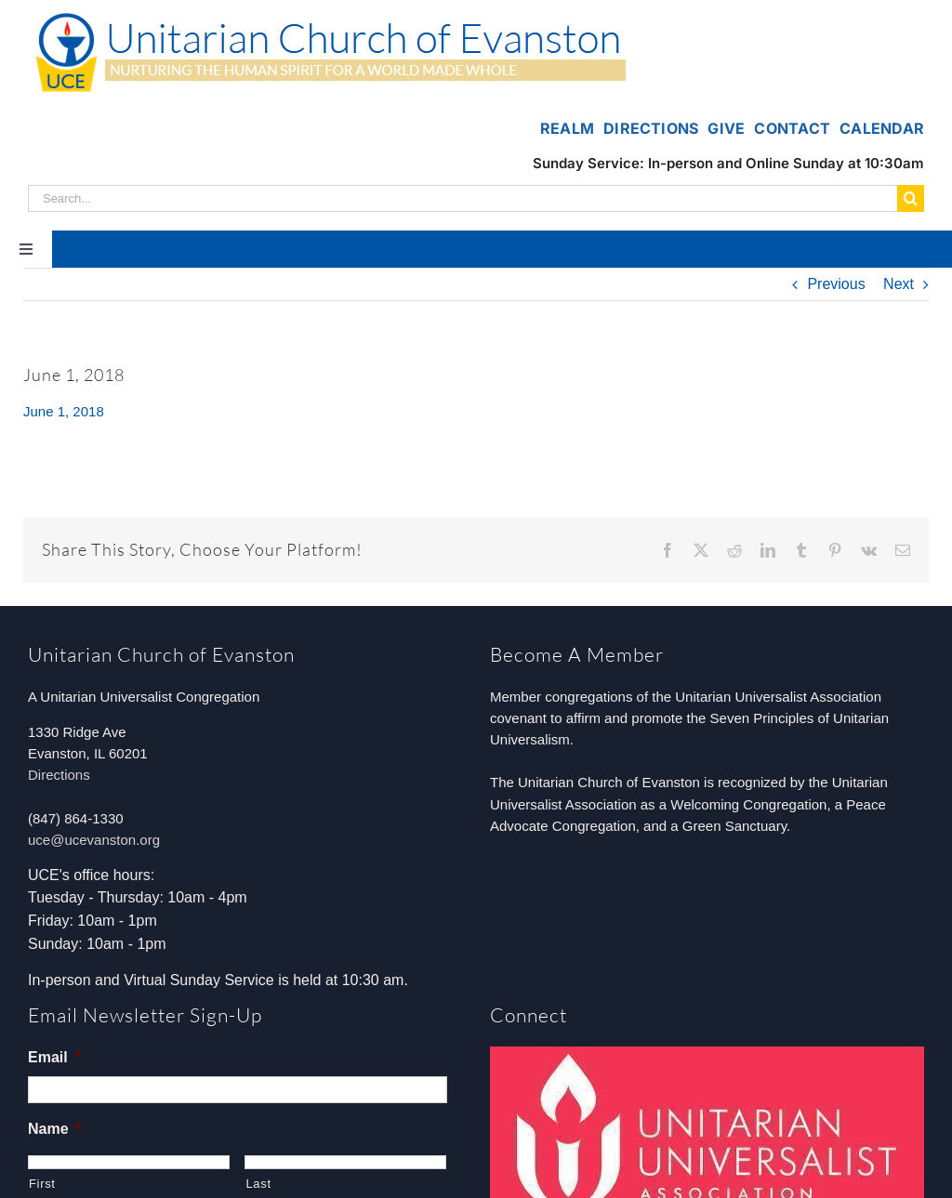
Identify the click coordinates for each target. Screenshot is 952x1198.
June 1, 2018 (63, 411)
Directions (59, 775)
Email (54, 1057)
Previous (836, 284)
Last (258, 1184)
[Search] (910, 198)
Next (898, 284)
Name (55, 1129)
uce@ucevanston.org (94, 840)
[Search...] (462, 198)
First (42, 1184)
